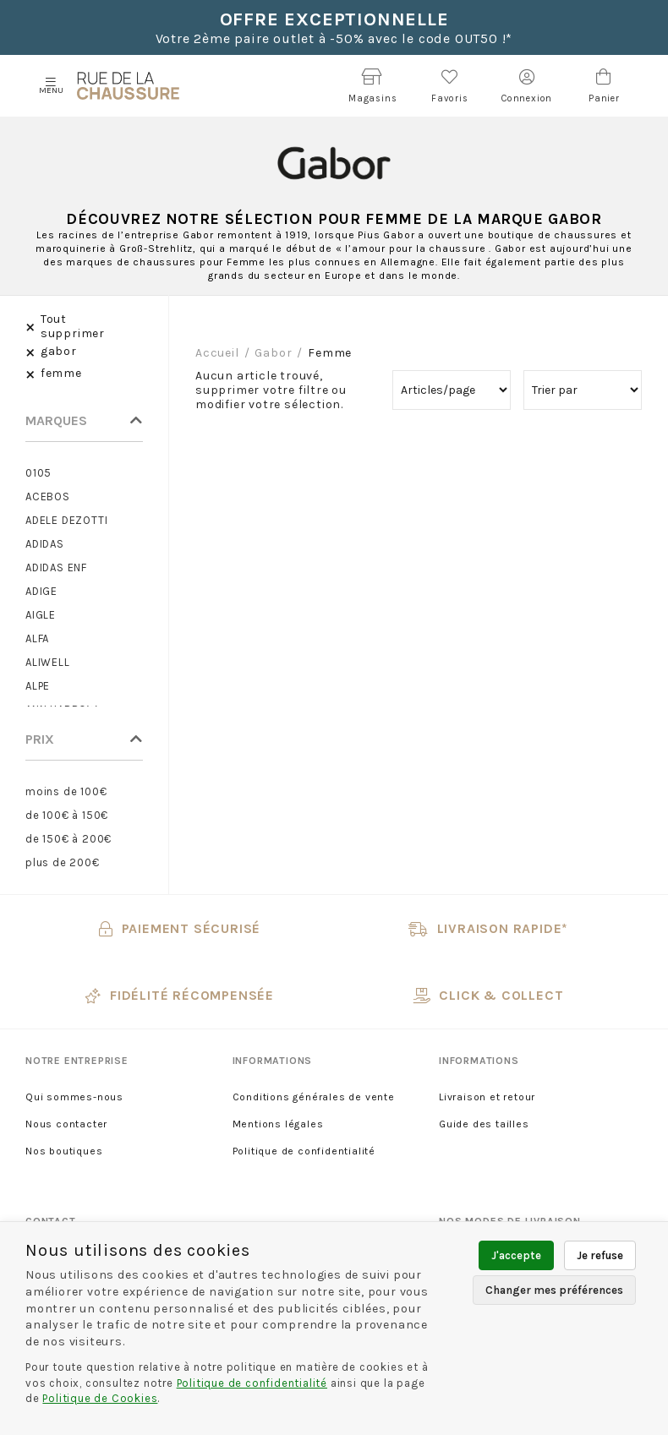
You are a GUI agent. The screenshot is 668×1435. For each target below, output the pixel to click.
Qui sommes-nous (74, 1097)
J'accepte (516, 1255)
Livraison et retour (487, 1097)
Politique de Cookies (99, 1398)
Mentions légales (278, 1124)
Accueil (217, 353)
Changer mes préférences (554, 1290)
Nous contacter (66, 1124)
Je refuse (600, 1255)
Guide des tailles (484, 1124)
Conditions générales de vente (314, 1097)
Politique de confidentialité (304, 1151)
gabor (273, 353)
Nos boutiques (63, 1151)
